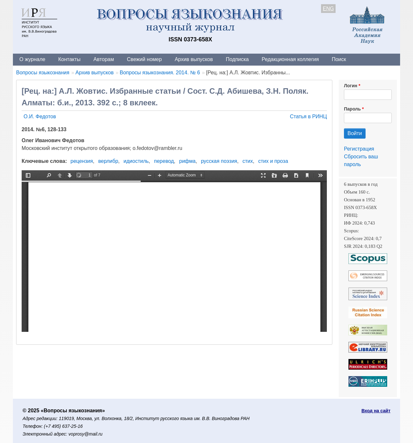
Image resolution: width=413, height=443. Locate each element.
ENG (328, 8)
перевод (164, 161)
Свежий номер (144, 59)
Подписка (237, 59)
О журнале (32, 59)
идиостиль (136, 161)
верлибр (108, 161)
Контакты (69, 59)
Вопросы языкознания (42, 72)
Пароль (352, 108)
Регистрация (359, 149)
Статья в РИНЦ (308, 116)
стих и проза (273, 161)
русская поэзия (219, 161)
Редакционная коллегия (290, 59)
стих (247, 161)
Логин (350, 85)
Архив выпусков (194, 59)
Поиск (339, 59)
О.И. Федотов (40, 116)
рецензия (82, 161)
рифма (187, 161)
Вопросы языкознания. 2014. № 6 (160, 72)
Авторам (104, 59)
